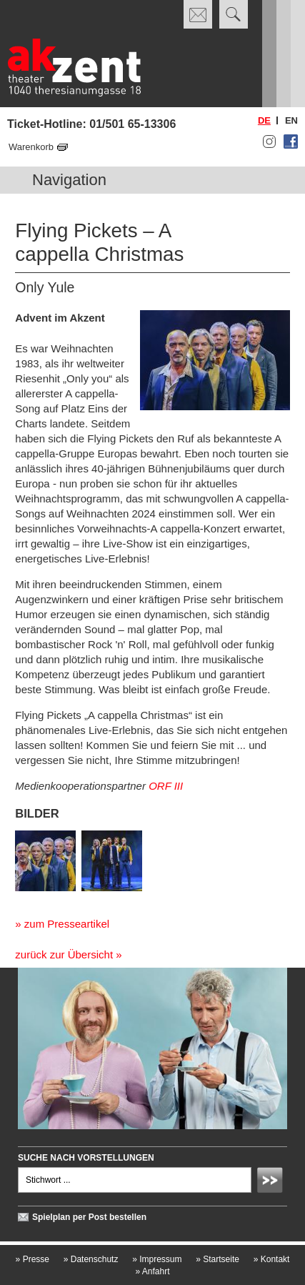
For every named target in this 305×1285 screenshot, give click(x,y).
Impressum (156, 1259)
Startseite (217, 1259)
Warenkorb (31, 147)
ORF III (166, 786)
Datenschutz (91, 1259)
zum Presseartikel (66, 924)
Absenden (272, 1182)
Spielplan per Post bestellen (89, 1217)
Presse (32, 1259)
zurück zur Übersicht (64, 954)
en (291, 120)
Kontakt (272, 1259)
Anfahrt (152, 1271)
